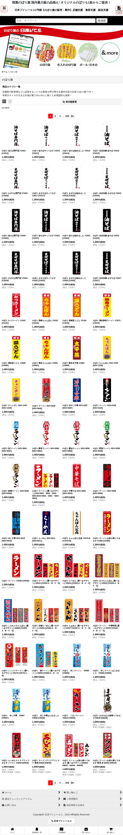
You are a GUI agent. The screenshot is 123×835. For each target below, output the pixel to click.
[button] (4, 9)
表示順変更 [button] (70, 102)
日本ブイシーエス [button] (62, 821)
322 (67, 116)
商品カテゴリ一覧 (11, 86)
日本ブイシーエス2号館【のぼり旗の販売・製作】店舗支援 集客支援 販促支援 (61, 9)
